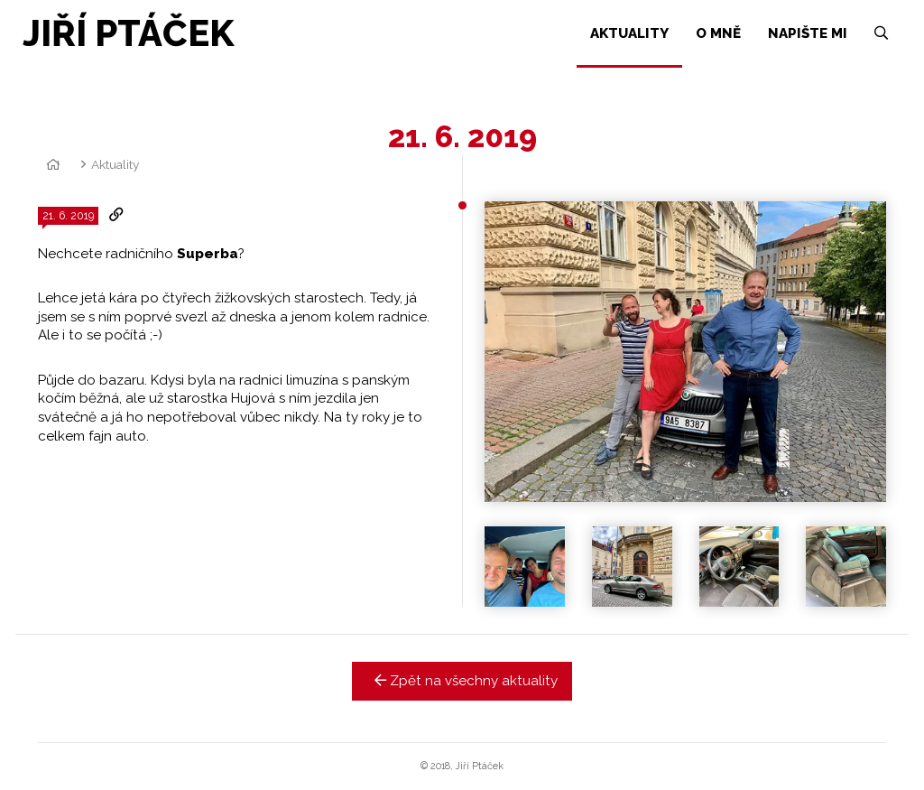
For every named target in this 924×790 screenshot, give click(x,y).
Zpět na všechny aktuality (462, 681)
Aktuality (115, 164)
